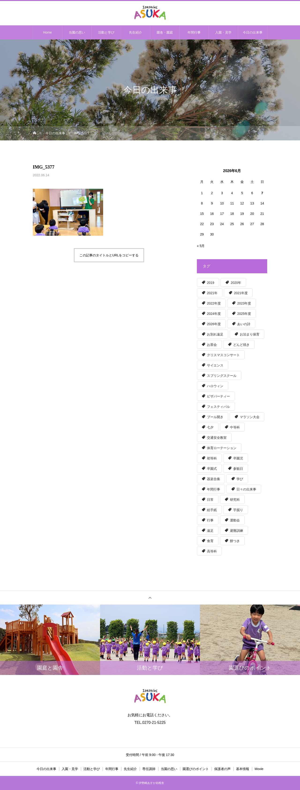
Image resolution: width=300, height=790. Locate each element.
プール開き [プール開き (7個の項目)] (215, 417)
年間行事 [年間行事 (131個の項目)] (213, 489)
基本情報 (242, 769)
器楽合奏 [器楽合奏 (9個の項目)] (213, 479)
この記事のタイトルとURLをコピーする (109, 255)
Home (47, 32)
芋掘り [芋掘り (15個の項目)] (238, 510)
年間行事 (194, 32)
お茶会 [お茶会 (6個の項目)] (212, 345)
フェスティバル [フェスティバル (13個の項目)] (218, 406)
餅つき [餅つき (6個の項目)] (235, 541)
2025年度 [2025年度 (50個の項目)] (244, 314)
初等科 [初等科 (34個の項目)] (212, 458)
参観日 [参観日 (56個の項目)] (238, 468)
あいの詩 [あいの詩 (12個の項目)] (243, 324)
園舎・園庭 (165, 32)
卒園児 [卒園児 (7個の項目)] (238, 458)
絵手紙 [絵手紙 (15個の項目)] (212, 510)
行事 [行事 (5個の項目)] (210, 520)
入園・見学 (223, 32)
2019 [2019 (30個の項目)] (210, 283)
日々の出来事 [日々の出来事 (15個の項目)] (246, 489)
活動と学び (106, 32)
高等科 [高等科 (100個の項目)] (212, 551)
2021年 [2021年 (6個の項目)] (212, 293)
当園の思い (77, 32)
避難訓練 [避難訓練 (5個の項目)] (236, 530)
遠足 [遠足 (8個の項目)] (210, 530)
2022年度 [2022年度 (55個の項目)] (214, 303)
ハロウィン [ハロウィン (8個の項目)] (215, 386)
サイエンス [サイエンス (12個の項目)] (215, 365)
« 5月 (201, 246)
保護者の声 (222, 769)
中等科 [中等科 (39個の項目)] (235, 427)
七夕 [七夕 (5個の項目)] (210, 427)
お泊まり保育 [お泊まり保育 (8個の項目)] (249, 334)
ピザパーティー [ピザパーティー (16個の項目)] (218, 396)
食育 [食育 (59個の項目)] (210, 541)
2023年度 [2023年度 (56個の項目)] (244, 303)
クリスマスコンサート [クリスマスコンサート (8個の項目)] (223, 355)
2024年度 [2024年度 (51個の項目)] (214, 314)
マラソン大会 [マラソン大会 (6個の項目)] (249, 417)
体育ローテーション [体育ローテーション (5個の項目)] (221, 448)
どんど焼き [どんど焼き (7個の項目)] (241, 345)
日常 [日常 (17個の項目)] (210, 499)
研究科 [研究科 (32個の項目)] (235, 499)
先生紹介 (135, 32)
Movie (259, 769)
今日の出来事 (252, 32)
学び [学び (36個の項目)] (239, 479)
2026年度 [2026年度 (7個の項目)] (214, 324)
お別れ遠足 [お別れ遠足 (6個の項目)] (215, 334)
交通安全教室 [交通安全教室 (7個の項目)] (217, 437)
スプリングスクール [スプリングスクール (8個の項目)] (221, 376)
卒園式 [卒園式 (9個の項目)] (212, 468)
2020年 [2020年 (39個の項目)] (236, 283)
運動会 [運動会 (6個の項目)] (235, 520)
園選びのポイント (196, 769)
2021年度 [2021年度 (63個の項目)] (241, 293)
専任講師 (148, 769)
